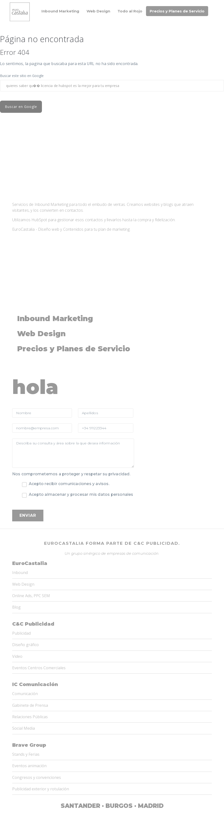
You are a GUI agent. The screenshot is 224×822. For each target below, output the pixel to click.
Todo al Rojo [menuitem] (129, 11)
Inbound (20, 515)
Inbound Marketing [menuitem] (60, 11)
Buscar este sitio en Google (22, 75)
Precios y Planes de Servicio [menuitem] (177, 11)
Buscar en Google (28, 106)
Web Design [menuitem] (98, 11)
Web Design (23, 527)
